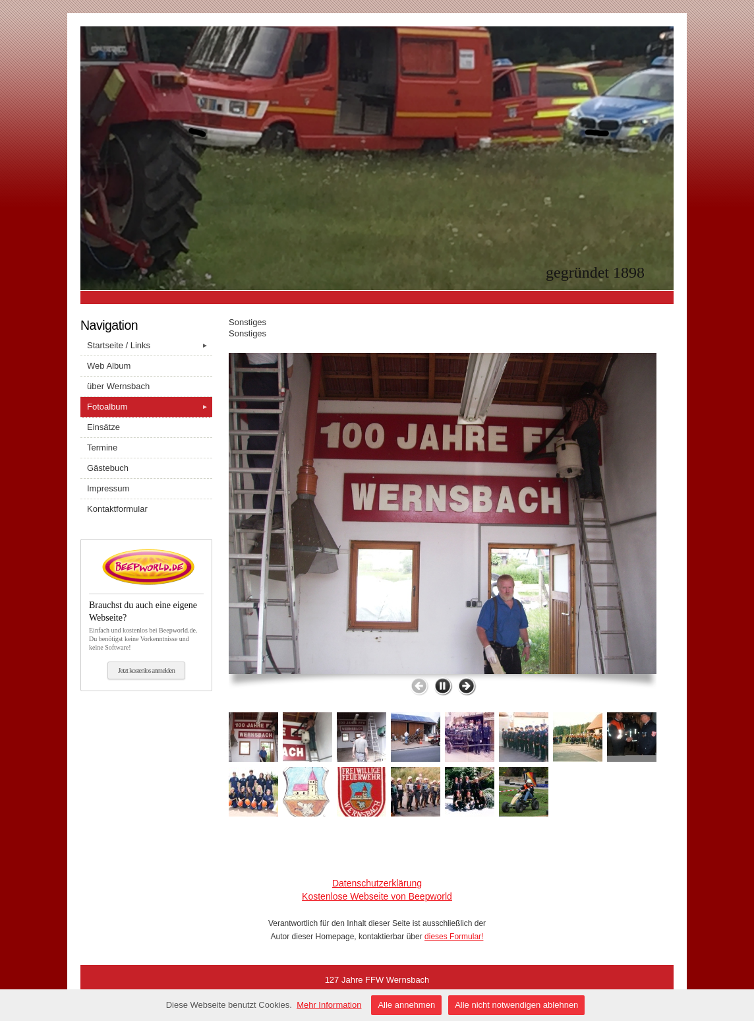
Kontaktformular (117, 509)
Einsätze (103, 427)
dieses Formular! (453, 936)
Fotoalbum (149, 407)
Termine (102, 447)
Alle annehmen (406, 1005)
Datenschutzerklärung (377, 883)
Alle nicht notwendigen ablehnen (516, 1005)
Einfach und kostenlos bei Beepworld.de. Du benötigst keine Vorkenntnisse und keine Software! (146, 622)
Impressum (108, 488)
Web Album (108, 366)
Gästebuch (108, 468)
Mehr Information (329, 1005)
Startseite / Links (149, 346)
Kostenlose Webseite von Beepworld (377, 896)
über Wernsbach (118, 386)
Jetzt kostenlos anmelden (146, 670)
